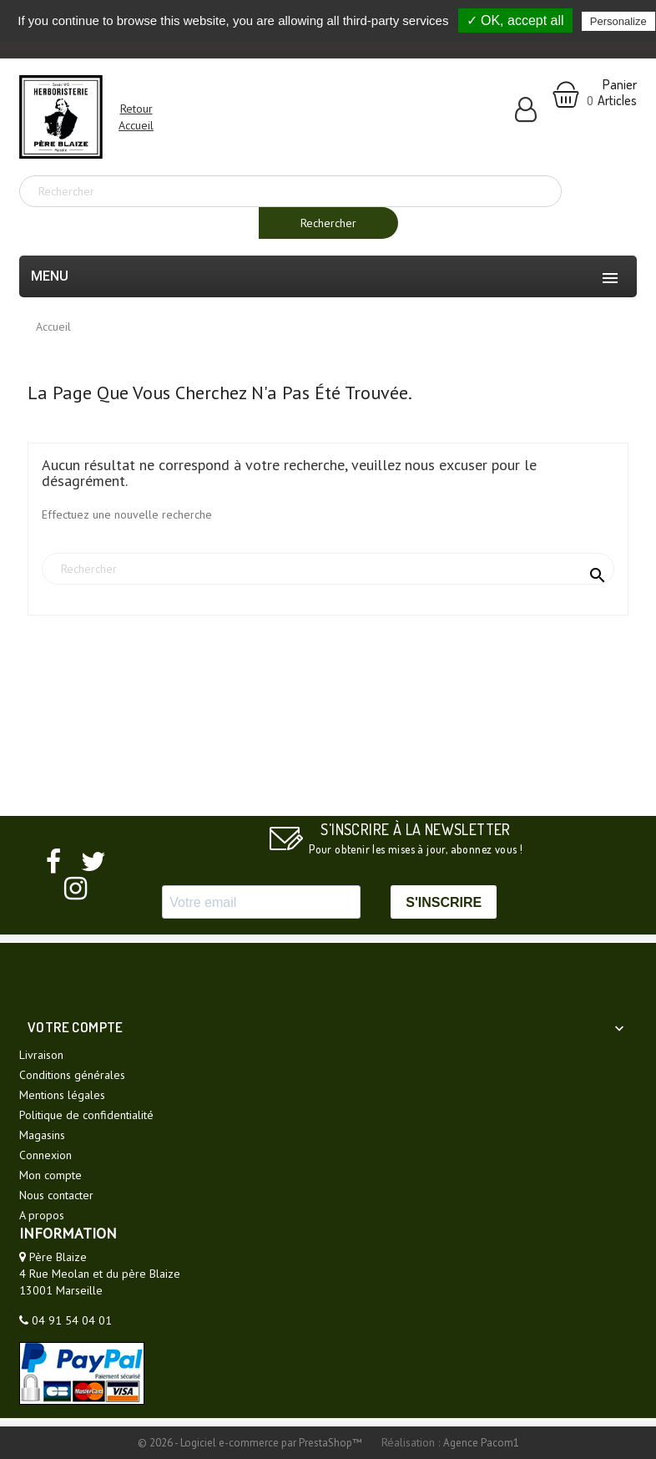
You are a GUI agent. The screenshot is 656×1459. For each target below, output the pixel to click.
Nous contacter (56, 1195)
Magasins (42, 1134)
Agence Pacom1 (481, 1443)
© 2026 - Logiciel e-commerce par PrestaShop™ (251, 1443)
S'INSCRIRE (444, 902)
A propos (41, 1215)
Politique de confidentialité (86, 1114)
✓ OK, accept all (515, 20)
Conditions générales (72, 1074)
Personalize (618, 21)
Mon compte (50, 1175)
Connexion (45, 1155)
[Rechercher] (290, 191)
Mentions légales (62, 1094)
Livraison (41, 1054)
